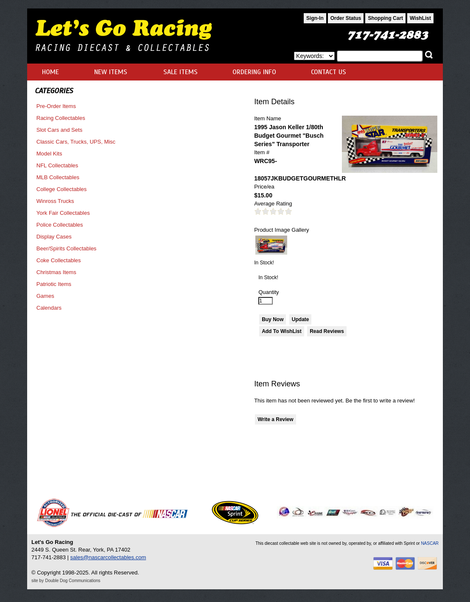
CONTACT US (328, 72)
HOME (50, 72)
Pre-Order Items (56, 106)
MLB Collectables (57, 177)
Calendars (49, 308)
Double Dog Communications (73, 580)
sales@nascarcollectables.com (108, 557)
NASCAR (430, 543)
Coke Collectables (58, 260)
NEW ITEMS (110, 72)
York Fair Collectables (63, 213)
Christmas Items (56, 272)
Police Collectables (59, 225)
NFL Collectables (57, 165)
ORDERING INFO (254, 72)
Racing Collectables (60, 118)
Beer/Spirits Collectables (66, 248)
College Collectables (61, 189)
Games (45, 296)
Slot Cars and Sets (59, 130)
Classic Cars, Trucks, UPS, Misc (75, 142)
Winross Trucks (55, 201)
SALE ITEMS (180, 72)
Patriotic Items (53, 284)
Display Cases (54, 236)
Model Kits (49, 153)
